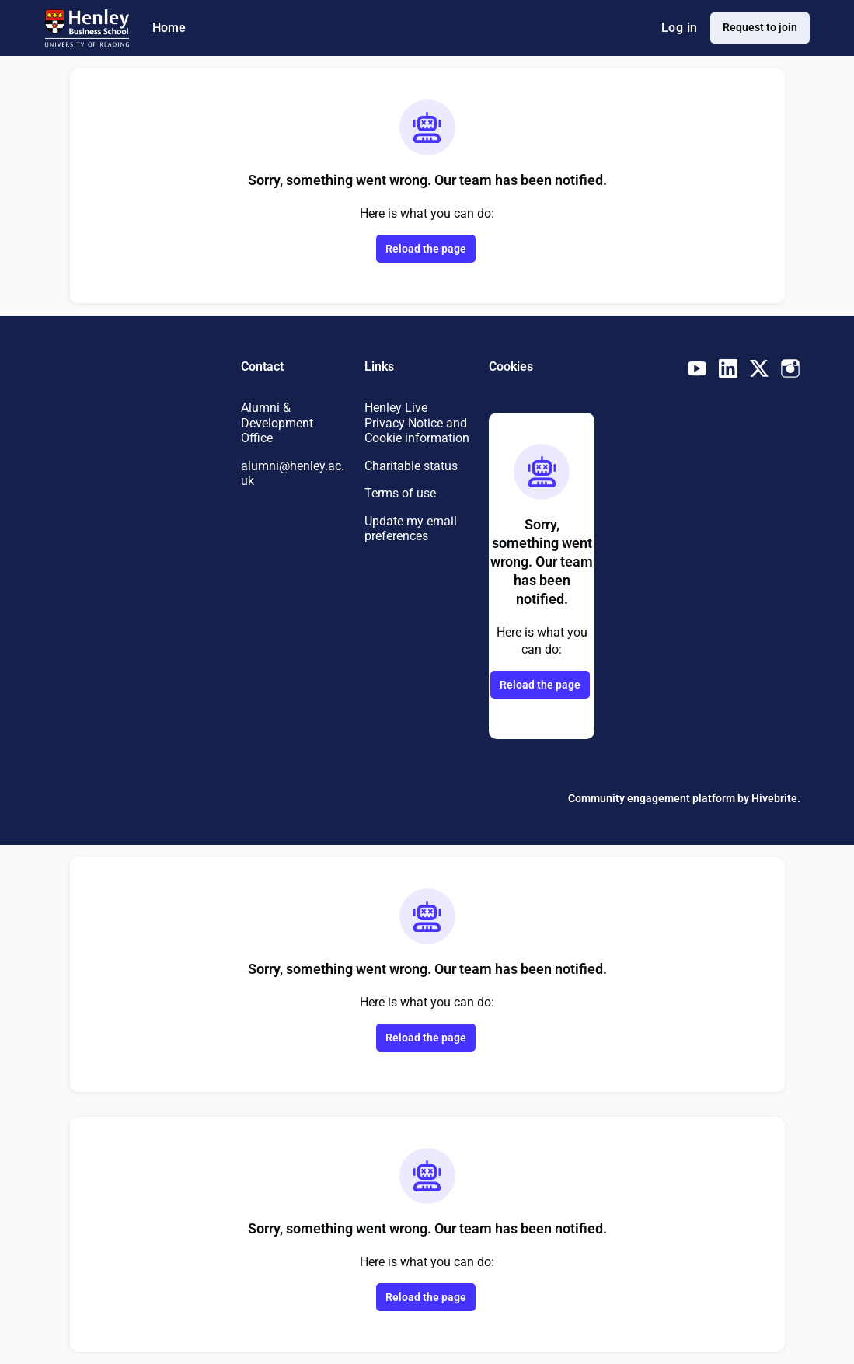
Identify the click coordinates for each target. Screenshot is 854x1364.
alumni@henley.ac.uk (290, 473)
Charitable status (414, 480)
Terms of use (402, 508)
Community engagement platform (641, 797)
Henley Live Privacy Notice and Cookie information (407, 430)
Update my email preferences (413, 543)
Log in (675, 28)
